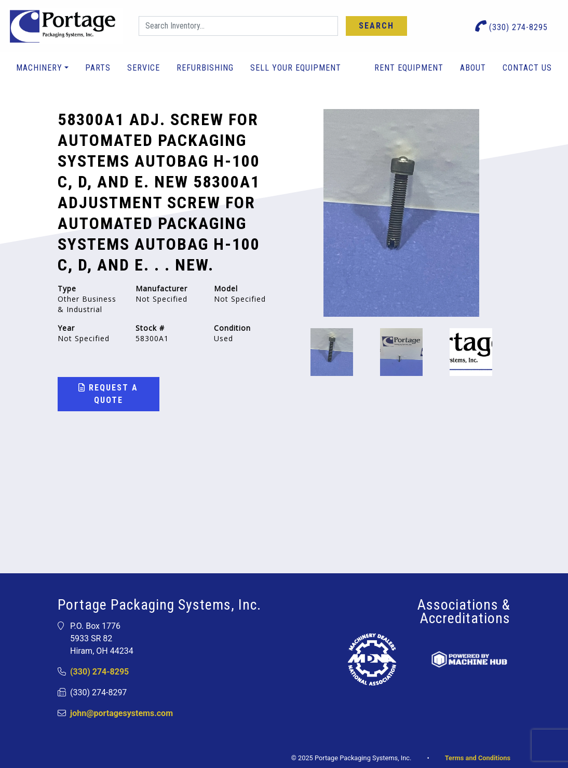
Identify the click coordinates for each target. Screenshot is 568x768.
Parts (98, 68)
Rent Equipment (408, 68)
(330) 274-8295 (511, 26)
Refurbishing (205, 68)
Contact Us (527, 68)
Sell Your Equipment (295, 68)
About (473, 68)
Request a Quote (108, 394)
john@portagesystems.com (121, 713)
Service (143, 68)
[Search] (238, 26)
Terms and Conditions (477, 758)
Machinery (39, 68)
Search (376, 26)
